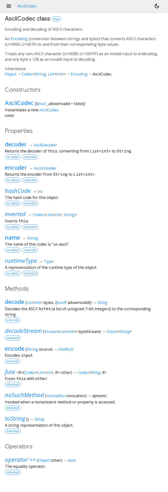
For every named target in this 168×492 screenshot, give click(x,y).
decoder (16, 144)
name (12, 237)
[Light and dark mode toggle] (157, 6)
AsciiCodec (19, 103)
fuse (10, 372)
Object (10, 74)
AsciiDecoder (45, 145)
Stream (50, 331)
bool (42, 103)
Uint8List (65, 349)
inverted (15, 214)
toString (15, 418)
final (56, 19)
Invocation (55, 395)
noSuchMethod (24, 395)
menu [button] (9, 6)
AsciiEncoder (45, 168)
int (58, 74)
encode (14, 348)
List (51, 74)
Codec (27, 74)
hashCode (18, 191)
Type (48, 261)
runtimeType (21, 261)
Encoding (19, 38)
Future (112, 331)
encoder (16, 167)
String (40, 74)
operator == (20, 459)
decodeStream (23, 331)
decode (14, 302)
